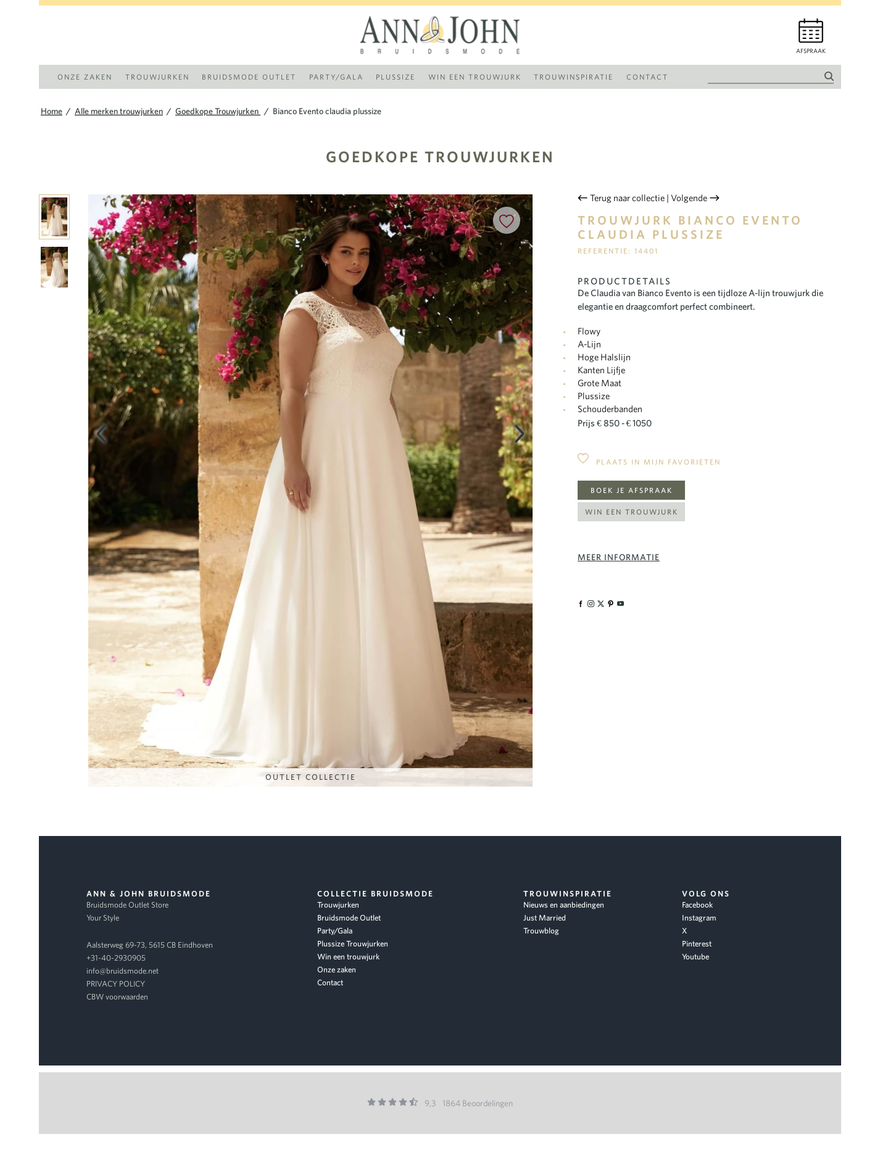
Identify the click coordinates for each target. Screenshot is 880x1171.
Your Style (102, 917)
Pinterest (697, 943)
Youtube (695, 956)
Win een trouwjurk (631, 512)
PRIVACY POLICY (115, 983)
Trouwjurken (338, 904)
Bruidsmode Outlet (349, 917)
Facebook (697, 904)
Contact (330, 982)
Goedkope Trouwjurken (440, 156)
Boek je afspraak (632, 490)
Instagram (699, 917)
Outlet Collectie (310, 777)
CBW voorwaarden (117, 996)
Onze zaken (336, 969)
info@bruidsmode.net (122, 970)
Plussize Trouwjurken (352, 943)
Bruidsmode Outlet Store (127, 904)
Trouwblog (541, 930)
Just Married (544, 917)
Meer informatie (619, 557)
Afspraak (811, 51)
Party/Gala (334, 930)
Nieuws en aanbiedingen (563, 904)
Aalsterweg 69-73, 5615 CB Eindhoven (149, 945)
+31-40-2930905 (116, 957)
